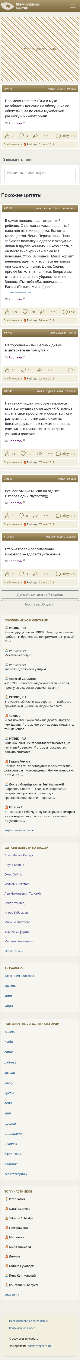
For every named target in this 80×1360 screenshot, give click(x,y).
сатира (71, 88)
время (9, 1092)
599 (14, 312)
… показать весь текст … (21, 292)
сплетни (71, 391)
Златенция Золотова (19, 976)
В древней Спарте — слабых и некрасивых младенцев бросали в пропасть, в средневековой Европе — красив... (35, 793)
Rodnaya (15, 299)
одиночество (58, 333)
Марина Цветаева (17, 922)
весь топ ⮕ (11, 1295)
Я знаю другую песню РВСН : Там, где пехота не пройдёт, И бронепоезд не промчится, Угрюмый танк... (39, 636)
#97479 (8, 88)
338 (32, 312)
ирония (50, 537)
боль (56, 208)
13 (13, 370)
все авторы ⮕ (13, 951)
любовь (10, 1062)
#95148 (8, 208)
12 (29, 454)
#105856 (9, 537)
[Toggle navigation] (73, 6)
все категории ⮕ (15, 1174)
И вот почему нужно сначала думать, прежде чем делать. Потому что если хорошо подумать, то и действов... (39, 724)
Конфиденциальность (22, 1328)
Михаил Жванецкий (18, 941)
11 (13, 454)
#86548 (8, 391)
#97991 (8, 333)
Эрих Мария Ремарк (19, 855)
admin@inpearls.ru (39, 1346)
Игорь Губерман (16, 912)
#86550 (8, 478)
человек (10, 1143)
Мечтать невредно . (18, 655)
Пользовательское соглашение (28, 1321)
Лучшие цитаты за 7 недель (40, 594)
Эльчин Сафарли (16, 932)
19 (29, 370)
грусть (10, 985)
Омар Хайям (13, 874)
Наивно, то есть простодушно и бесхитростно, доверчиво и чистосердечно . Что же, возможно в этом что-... (39, 770)
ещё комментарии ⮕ (18, 830)
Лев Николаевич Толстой (22, 893)
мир (7, 1113)
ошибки (71, 537)
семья (37, 208)
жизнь (61, 88)
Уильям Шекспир (16, 884)
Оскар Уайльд (14, 903)
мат (8, 995)
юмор (51, 88)
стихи (9, 1052)
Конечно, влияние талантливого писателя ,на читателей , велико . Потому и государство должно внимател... (37, 747)
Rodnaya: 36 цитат (40, 604)
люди (8, 1042)
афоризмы (12, 1154)
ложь (60, 391)
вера (8, 1103)
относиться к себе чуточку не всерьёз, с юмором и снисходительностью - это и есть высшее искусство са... (39, 816)
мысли (9, 1072)
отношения (13, 1133)
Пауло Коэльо (14, 865)
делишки (11, 1164)
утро (8, 1006)
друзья (51, 391)
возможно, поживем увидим (25, 669)
